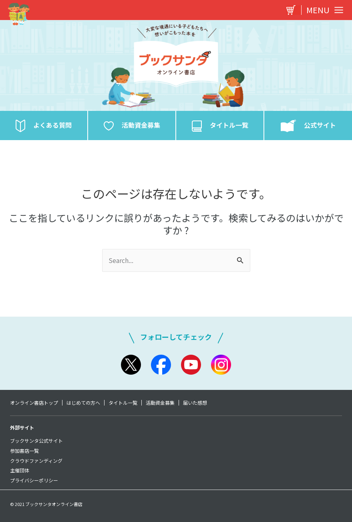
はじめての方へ (83, 403)
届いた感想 (195, 403)
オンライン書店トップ (34, 403)
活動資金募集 (160, 403)
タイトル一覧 (123, 403)
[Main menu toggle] (323, 10)
